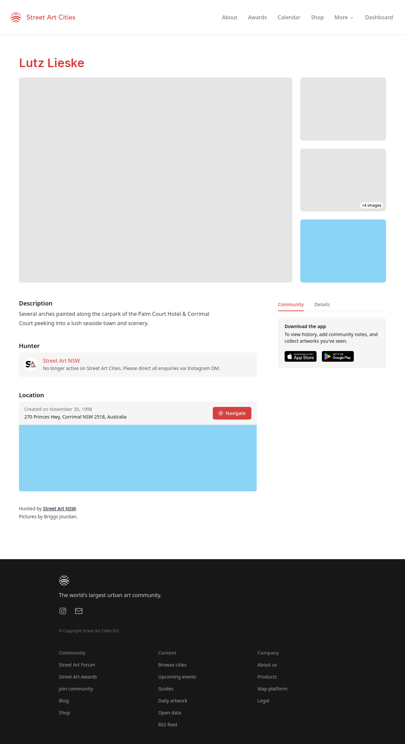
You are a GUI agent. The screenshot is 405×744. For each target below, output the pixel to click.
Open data (169, 712)
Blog (64, 700)
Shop (64, 712)
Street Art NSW (61, 360)
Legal (263, 700)
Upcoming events (177, 677)
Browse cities (172, 665)
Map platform (272, 688)
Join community (76, 688)
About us (267, 665)
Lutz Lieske (51, 63)
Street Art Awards (78, 677)
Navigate (232, 413)
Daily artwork (173, 700)
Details (322, 304)
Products (267, 677)
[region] (343, 251)
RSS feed (167, 724)
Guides (166, 688)
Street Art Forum (77, 665)
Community (291, 304)
